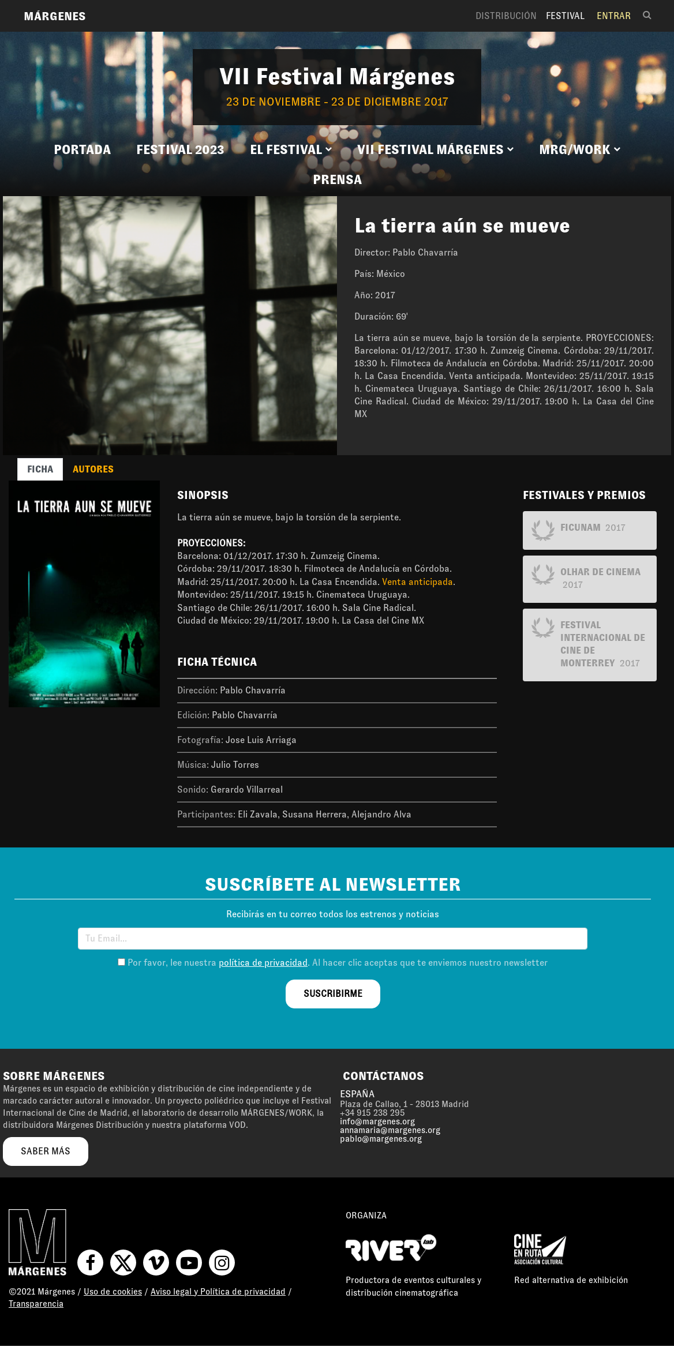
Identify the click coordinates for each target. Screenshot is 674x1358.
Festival (565, 16)
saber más (45, 1151)
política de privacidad (263, 962)
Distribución (506, 16)
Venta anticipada (417, 582)
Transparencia (36, 1303)
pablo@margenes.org (381, 1138)
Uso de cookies (113, 1291)
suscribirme (333, 994)
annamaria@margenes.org (390, 1130)
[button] (290, 150)
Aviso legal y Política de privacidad (218, 1291)
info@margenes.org (377, 1121)
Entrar (614, 16)
